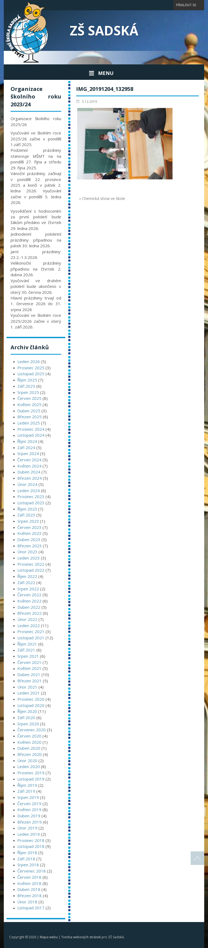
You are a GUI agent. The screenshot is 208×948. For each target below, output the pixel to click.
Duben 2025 (28, 410)
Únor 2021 (27, 687)
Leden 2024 (28, 490)
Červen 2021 (29, 662)
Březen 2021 (29, 680)
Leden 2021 (28, 693)
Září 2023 (26, 515)
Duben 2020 (28, 748)
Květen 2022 (29, 601)
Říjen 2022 (27, 576)
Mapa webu (49, 937)
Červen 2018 (29, 877)
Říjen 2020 (27, 711)
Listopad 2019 (30, 779)
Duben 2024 (28, 472)
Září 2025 (26, 386)
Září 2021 (26, 650)
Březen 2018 (29, 895)
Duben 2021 (28, 674)
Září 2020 (26, 717)
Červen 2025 (29, 398)
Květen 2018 (29, 883)
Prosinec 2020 (30, 699)
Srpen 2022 (28, 588)
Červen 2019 (29, 803)
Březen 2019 (29, 822)
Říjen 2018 (27, 852)
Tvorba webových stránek (81, 937)
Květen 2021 (29, 668)
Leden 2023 (28, 558)
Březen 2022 (29, 613)
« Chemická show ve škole (102, 198)
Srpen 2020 (28, 723)
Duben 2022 (28, 607)
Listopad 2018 (30, 846)
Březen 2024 (29, 478)
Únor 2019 (27, 828)
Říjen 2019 (27, 785)
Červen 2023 (29, 527)
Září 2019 (26, 791)
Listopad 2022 (30, 570)
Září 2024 (26, 447)
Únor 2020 (27, 760)
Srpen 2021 (28, 656)
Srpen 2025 (28, 392)
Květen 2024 (29, 466)
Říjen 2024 (27, 441)
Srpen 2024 (28, 453)
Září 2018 (26, 858)
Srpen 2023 (28, 521)
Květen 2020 (29, 742)
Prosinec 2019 (30, 772)
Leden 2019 (28, 834)
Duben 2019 (28, 815)
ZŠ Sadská (104, 30)
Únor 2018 (27, 901)
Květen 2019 (29, 809)
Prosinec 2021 (30, 631)
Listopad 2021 (30, 637)
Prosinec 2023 (30, 496)
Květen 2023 (29, 533)
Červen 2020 (29, 736)
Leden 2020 (28, 766)
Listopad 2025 (30, 373)
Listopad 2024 (30, 435)
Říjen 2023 (27, 509)
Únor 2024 (27, 484)
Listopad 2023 (30, 502)
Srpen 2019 (28, 797)
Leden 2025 (28, 423)
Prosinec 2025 (30, 367)
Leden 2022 (28, 625)
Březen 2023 (29, 545)
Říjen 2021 (27, 644)
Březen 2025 (29, 416)
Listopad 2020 (30, 705)
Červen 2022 (29, 594)
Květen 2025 (29, 404)
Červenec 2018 (31, 871)
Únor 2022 (27, 619)
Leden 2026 (28, 361)
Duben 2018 (28, 889)
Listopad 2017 (30, 907)
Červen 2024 (29, 459)
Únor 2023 (27, 551)
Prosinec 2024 (30, 429)
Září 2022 (26, 582)
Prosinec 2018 (30, 840)
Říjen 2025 (27, 380)
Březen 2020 (29, 754)
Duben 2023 (28, 539)
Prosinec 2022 (30, 564)
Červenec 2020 (31, 729)
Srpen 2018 (28, 864)
